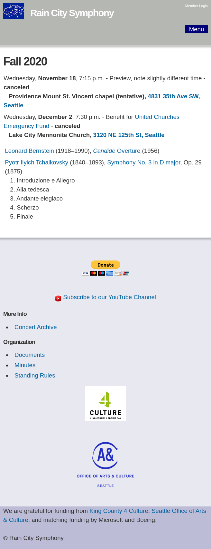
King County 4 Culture (118, 510)
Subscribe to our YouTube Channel (109, 297)
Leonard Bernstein (29, 150)
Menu (196, 29)
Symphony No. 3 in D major (143, 162)
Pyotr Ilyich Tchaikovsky (36, 162)
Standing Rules (34, 375)
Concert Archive (35, 327)
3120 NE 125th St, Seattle (129, 135)
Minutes (24, 365)
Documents (29, 354)
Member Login (196, 6)
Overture (116, 150)
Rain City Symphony (72, 12)
